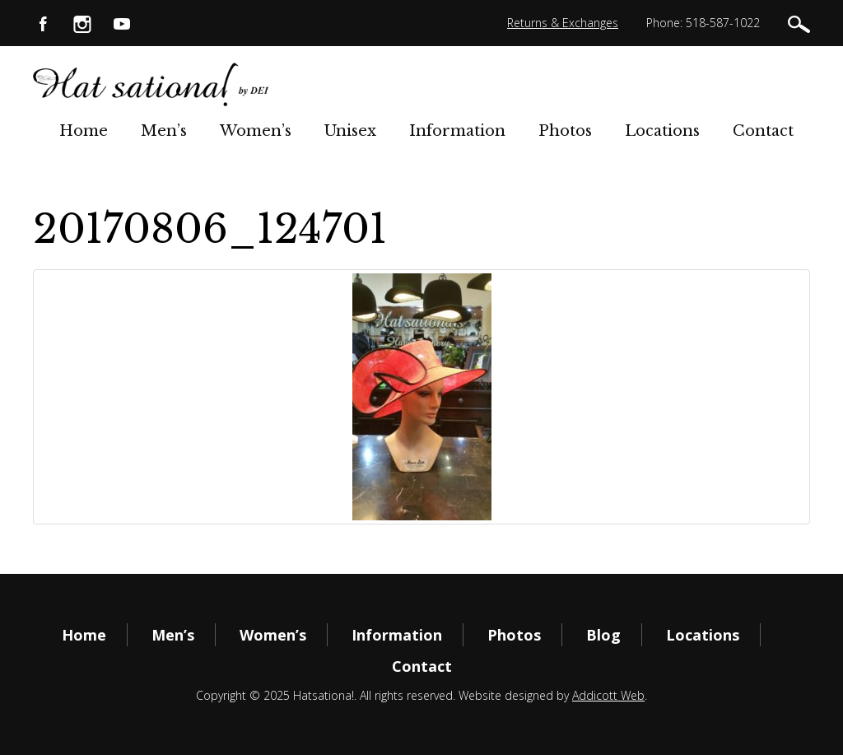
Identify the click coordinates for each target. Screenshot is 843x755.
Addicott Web (608, 695)
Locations (662, 131)
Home (83, 131)
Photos (565, 131)
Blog (603, 635)
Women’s (255, 131)
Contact (763, 131)
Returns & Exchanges (562, 22)
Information (457, 131)
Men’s (164, 131)
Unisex (350, 131)
